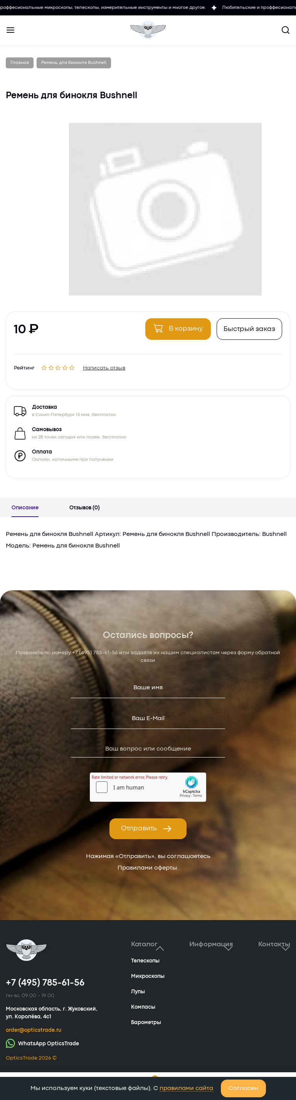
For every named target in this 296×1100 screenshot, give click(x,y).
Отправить (146, 828)
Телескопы (145, 961)
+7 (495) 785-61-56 (95, 652)
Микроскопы (148, 976)
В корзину (178, 328)
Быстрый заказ (249, 329)
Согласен (243, 1088)
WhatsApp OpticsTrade (42, 1043)
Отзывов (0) (84, 507)
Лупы (138, 991)
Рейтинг (24, 367)
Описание (25, 507)
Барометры (146, 1022)
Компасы (143, 1007)
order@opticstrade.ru (33, 1030)
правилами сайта (186, 1088)
